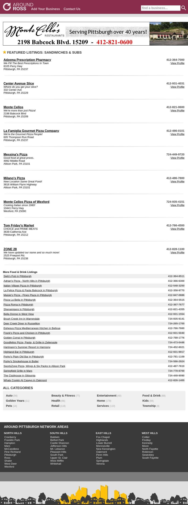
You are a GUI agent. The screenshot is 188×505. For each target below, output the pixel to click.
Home (101, 400)
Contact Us (72, 9)
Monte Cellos (13, 107)
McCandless (11, 448)
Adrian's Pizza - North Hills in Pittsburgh (27, 280)
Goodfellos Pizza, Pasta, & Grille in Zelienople (30, 342)
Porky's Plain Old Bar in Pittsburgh (24, 356)
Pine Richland (12, 451)
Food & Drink (151, 395)
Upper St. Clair (58, 457)
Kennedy (147, 443)
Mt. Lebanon (57, 448)
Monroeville (103, 445)
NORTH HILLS (13, 433)
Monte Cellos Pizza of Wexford (26, 201)
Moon (145, 445)
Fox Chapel (103, 437)
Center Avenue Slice (19, 83)
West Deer (10, 463)
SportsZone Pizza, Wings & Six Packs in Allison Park (34, 366)
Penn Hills (102, 454)
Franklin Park (12, 440)
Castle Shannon (59, 443)
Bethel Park (57, 440)
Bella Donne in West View (19, 314)
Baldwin (55, 437)
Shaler (8, 460)
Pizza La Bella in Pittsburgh (20, 299)
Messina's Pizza (15, 154)
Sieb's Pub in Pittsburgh (17, 276)
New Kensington (105, 448)
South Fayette (150, 457)
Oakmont (101, 451)
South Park (56, 454)
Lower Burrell (104, 443)
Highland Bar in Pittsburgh (19, 351)
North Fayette (150, 448)
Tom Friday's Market (19, 225)
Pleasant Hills (58, 451)
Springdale (102, 460)
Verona (100, 463)
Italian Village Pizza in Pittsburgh (23, 285)
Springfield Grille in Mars (18, 370)
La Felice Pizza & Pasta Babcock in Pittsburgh (31, 290)
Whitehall (55, 463)
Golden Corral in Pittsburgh (19, 337)
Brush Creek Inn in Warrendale (22, 318)
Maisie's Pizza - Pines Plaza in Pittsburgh (28, 295)
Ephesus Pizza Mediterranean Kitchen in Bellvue (32, 328)
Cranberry (10, 437)
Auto (9, 395)
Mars (7, 445)
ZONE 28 (10, 249)
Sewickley (148, 454)
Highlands (102, 440)
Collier (146, 437)
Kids (145, 400)
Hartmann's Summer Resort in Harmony (27, 347)
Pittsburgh (10, 454)
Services (103, 405)
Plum (99, 457)
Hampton (9, 443)
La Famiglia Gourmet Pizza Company (31, 131)
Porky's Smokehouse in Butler (21, 361)
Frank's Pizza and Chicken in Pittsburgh (27, 332)
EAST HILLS (103, 433)
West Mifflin (57, 460)
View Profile (177, 63)
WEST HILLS (150, 433)
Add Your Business (45, 9)
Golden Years (15, 400)
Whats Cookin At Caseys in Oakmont (25, 380)
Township (149, 405)
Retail (55, 405)
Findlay (146, 440)
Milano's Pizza (14, 178)
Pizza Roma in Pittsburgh (18, 304)
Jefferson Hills (58, 445)
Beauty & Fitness (63, 395)
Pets (9, 405)
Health (55, 400)
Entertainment (106, 395)
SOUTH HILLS (58, 433)
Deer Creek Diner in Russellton (22, 323)
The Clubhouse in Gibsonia (19, 375)
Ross (7, 457)
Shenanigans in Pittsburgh (19, 309)
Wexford (9, 466)
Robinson (147, 451)
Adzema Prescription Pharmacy (27, 60)
